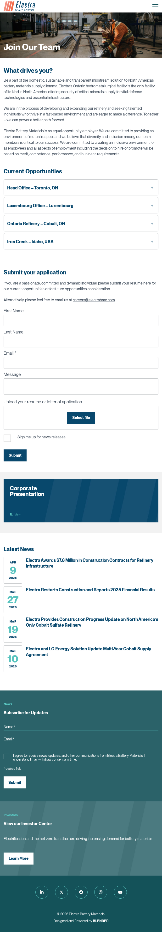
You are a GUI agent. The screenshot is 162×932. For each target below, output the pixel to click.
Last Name (13, 331)
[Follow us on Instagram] (100, 892)
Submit (15, 455)
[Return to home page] (19, 6)
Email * (10, 353)
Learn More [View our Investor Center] (18, 858)
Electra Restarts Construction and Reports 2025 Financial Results (90, 589)
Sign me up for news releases (41, 437)
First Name (14, 310)
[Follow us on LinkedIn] (41, 892)
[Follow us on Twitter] (61, 892)
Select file (81, 417)
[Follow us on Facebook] (81, 892)
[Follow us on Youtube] (120, 892)
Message (12, 374)
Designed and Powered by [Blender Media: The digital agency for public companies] (81, 921)
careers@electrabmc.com (94, 300)
